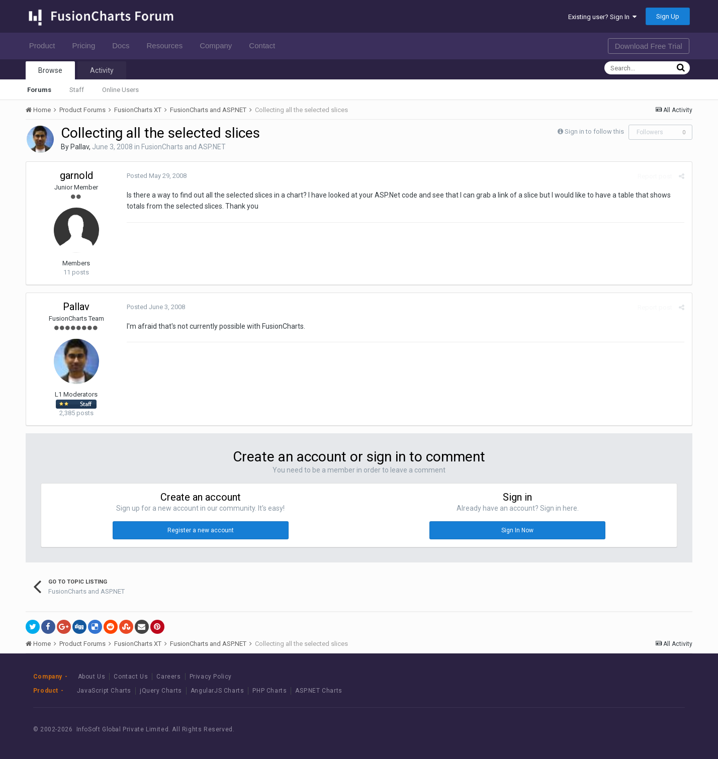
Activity (102, 70)
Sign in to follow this (594, 131)
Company (218, 45)
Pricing (86, 45)
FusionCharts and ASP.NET (183, 147)
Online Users (120, 89)
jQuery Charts (161, 690)
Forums (39, 89)
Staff (76, 89)
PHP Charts (269, 690)
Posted (157, 175)
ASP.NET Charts (318, 690)
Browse (50, 70)
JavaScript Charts (104, 690)
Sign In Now (517, 530)
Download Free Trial (648, 46)
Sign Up (667, 16)
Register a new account (200, 530)
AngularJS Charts (217, 690)
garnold (76, 175)
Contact (265, 45)
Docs (123, 45)
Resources (167, 45)
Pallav (79, 147)
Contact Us (131, 676)
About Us (92, 676)
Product (45, 45)
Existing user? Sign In (602, 17)
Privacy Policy (211, 676)
